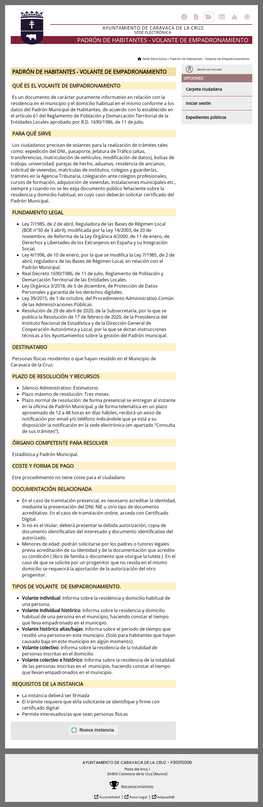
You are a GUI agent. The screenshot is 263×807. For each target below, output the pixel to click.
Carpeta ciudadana (204, 89)
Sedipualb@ (165, 797)
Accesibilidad (109, 797)
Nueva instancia (92, 730)
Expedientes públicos (206, 117)
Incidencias (234, 17)
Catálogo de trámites (196, 17)
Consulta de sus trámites (208, 17)
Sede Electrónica (155, 59)
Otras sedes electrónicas (247, 17)
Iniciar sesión (198, 103)
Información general (184, 17)
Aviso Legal (138, 797)
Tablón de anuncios (222, 17)
